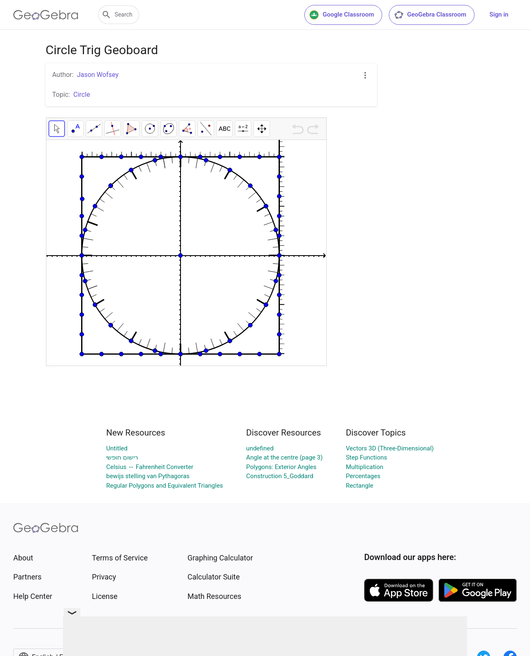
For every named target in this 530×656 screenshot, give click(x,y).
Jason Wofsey (98, 75)
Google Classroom (341, 15)
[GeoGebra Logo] (45, 15)
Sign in (498, 14)
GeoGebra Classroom (430, 15)
